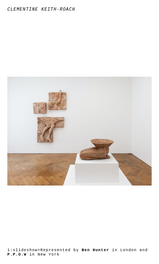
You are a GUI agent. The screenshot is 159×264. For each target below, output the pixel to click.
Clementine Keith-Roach (41, 9)
